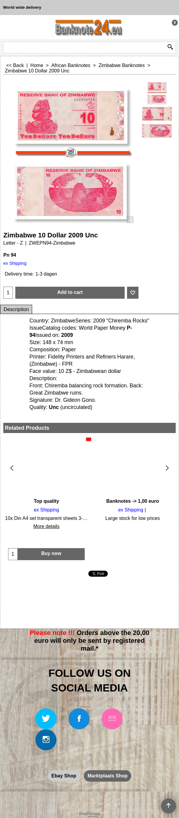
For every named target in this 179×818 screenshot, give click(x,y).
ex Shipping (14, 263)
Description (16, 309)
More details (46, 526)
